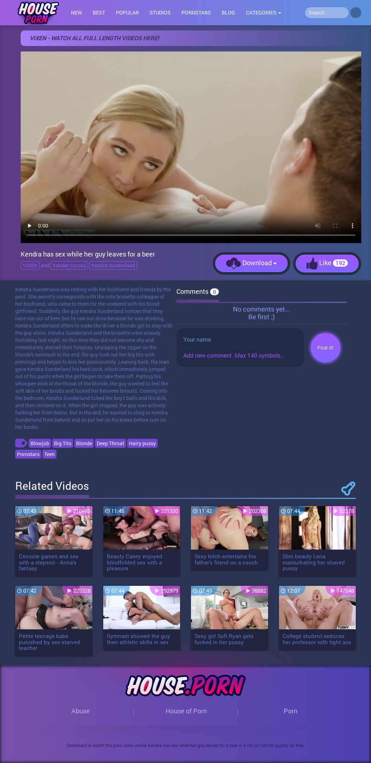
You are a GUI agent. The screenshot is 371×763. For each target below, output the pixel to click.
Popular (127, 12)
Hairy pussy (142, 443)
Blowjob (39, 443)
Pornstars (196, 12)
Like (327, 264)
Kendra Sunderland (113, 265)
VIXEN (30, 265)
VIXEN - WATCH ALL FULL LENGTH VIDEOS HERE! (94, 38)
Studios (160, 12)
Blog (228, 12)
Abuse (80, 710)
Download (251, 263)
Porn (290, 710)
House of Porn (186, 710)
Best (99, 12)
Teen (49, 454)
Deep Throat (110, 443)
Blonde (84, 443)
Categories (263, 12)
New (76, 12)
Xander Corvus (69, 265)
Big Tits (62, 443)
